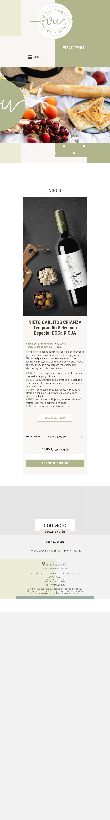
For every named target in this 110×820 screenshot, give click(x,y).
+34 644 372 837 (72, 550)
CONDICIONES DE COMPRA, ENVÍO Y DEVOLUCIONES (55, 573)
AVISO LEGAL (55, 577)
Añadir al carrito (55, 463)
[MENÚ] (34, 56)
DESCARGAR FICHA (55, 417)
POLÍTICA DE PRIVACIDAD (55, 579)
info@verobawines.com (42, 550)
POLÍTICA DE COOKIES (55, 581)
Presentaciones (33, 436)
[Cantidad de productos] (55, 456)
